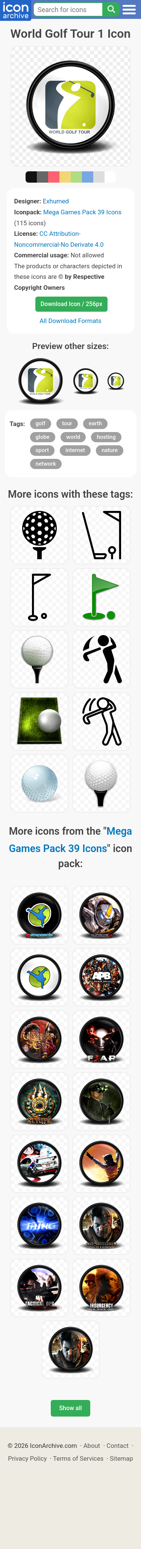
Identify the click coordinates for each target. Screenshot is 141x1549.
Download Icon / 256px (71, 304)
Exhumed (56, 201)
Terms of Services (78, 1458)
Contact (117, 1445)
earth (95, 423)
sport (42, 450)
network (46, 463)
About (91, 1445)
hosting (106, 437)
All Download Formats (70, 321)
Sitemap (121, 1458)
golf (40, 423)
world (73, 437)
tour (67, 423)
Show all (70, 1408)
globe (43, 437)
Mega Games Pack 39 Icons (82, 212)
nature (110, 450)
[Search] (111, 9)
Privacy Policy (27, 1458)
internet (75, 450)
